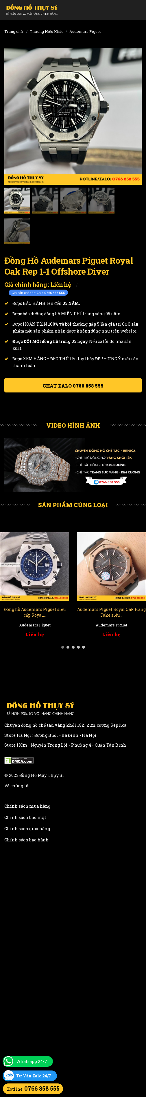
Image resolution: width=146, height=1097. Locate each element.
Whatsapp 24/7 (31, 1061)
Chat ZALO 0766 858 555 (73, 386)
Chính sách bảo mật (25, 817)
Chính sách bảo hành (26, 840)
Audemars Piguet (85, 31)
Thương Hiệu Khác (46, 31)
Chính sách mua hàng (27, 806)
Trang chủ (13, 31)
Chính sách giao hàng (27, 828)
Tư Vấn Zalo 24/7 (33, 1075)
